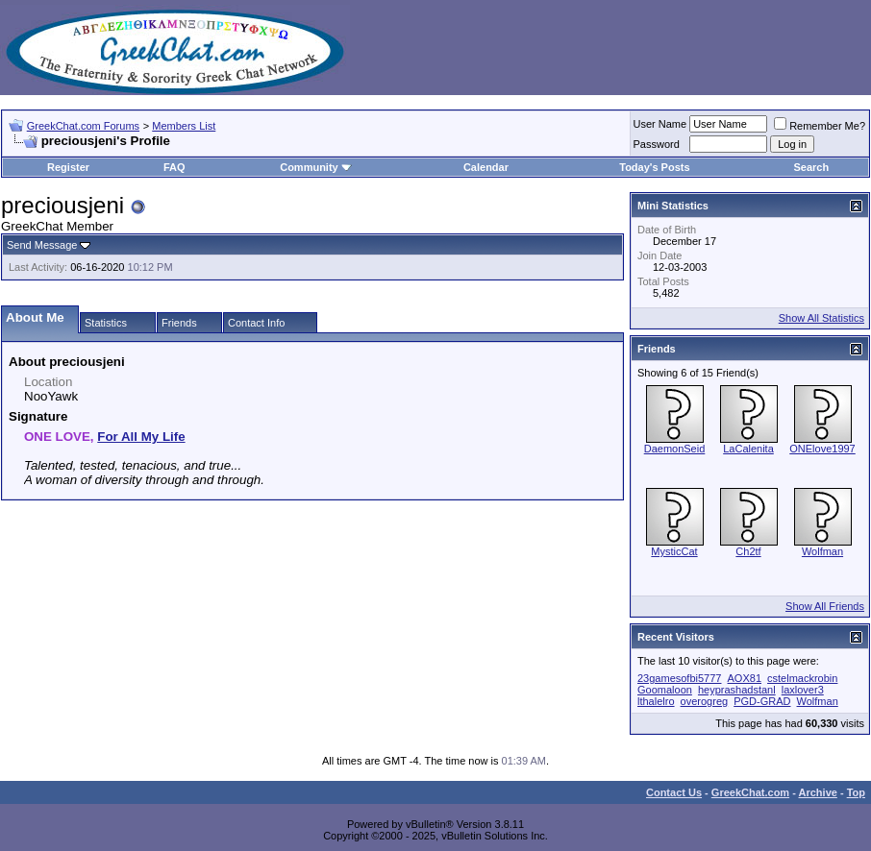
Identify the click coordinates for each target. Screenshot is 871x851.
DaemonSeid (675, 448)
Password (657, 144)
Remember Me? (819, 126)
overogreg (705, 701)
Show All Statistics (821, 318)
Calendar (486, 167)
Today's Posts (654, 167)
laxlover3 (803, 689)
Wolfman (822, 551)
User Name (660, 124)
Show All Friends (824, 606)
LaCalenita (748, 448)
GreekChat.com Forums (83, 126)
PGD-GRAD (762, 701)
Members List (183, 126)
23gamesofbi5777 (679, 678)
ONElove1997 (822, 448)
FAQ (174, 167)
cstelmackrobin (802, 678)
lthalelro (656, 701)
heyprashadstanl (737, 689)
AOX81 (744, 678)
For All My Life (141, 436)
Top (856, 792)
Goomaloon (664, 689)
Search (811, 167)
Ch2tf (747, 551)
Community (316, 167)
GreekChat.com (750, 792)
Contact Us (674, 792)
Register (68, 167)
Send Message (42, 245)
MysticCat (674, 551)
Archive (818, 792)
